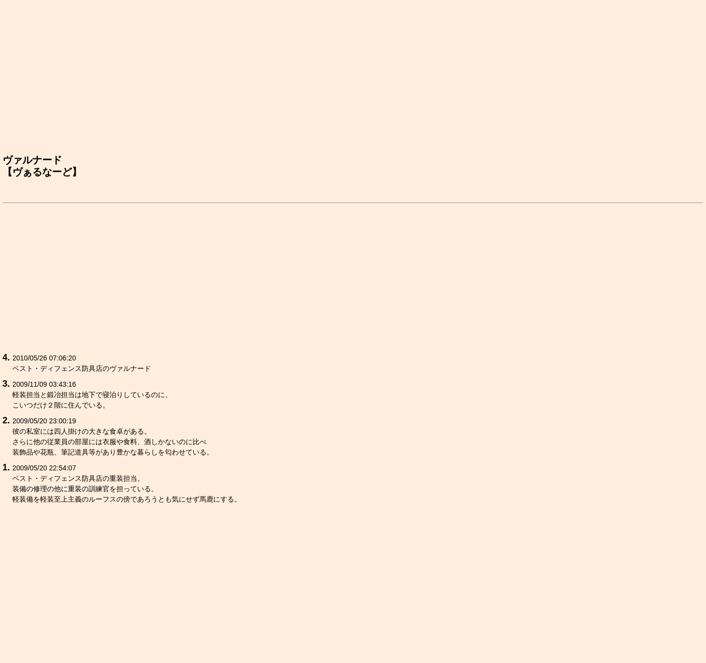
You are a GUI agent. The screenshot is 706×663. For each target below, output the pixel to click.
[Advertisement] (353, 79)
